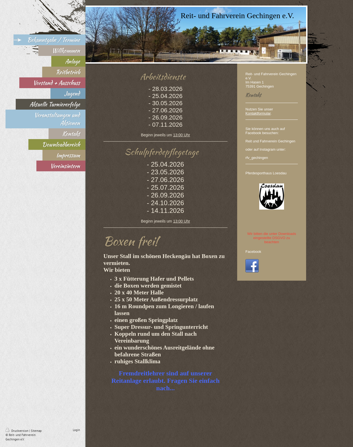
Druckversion (17, 431)
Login (76, 430)
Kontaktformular (258, 113)
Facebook (253, 252)
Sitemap (36, 431)
